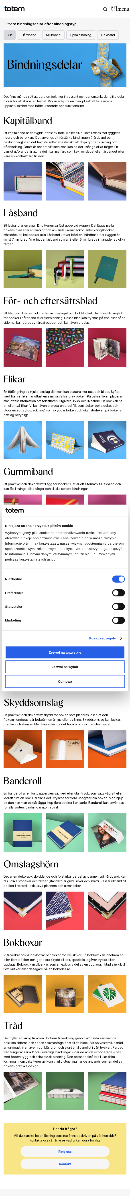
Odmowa (65, 681)
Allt (10, 35)
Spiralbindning (80, 35)
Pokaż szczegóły (102, 638)
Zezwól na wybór (65, 667)
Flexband (108, 35)
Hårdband (29, 35)
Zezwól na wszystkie (65, 652)
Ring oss (65, 1151)
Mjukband (53, 35)
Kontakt (65, 1164)
